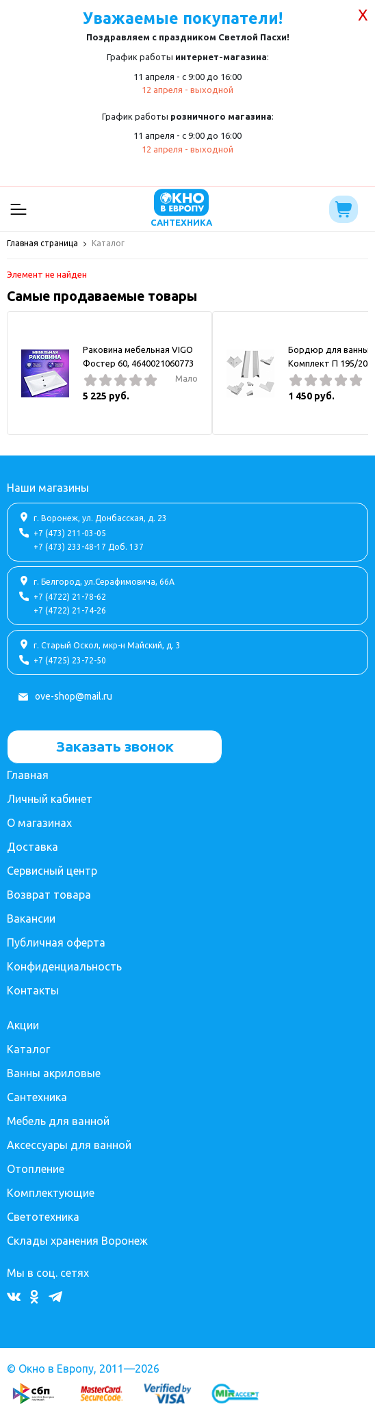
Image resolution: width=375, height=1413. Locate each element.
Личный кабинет (49, 799)
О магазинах (39, 823)
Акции (23, 1025)
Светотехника (43, 1217)
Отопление (35, 1169)
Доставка (32, 847)
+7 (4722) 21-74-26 (70, 610)
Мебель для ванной (58, 1121)
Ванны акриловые (54, 1073)
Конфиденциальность (64, 966)
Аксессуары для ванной (69, 1145)
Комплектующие (50, 1193)
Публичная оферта (56, 942)
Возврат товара (49, 894)
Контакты (33, 990)
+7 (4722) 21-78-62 (70, 596)
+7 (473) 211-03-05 (70, 533)
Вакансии (31, 918)
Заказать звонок (115, 746)
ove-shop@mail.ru (73, 696)
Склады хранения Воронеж (77, 1240)
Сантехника (37, 1097)
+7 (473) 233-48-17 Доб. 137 (89, 546)
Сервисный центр (52, 870)
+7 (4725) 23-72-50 (70, 660)
